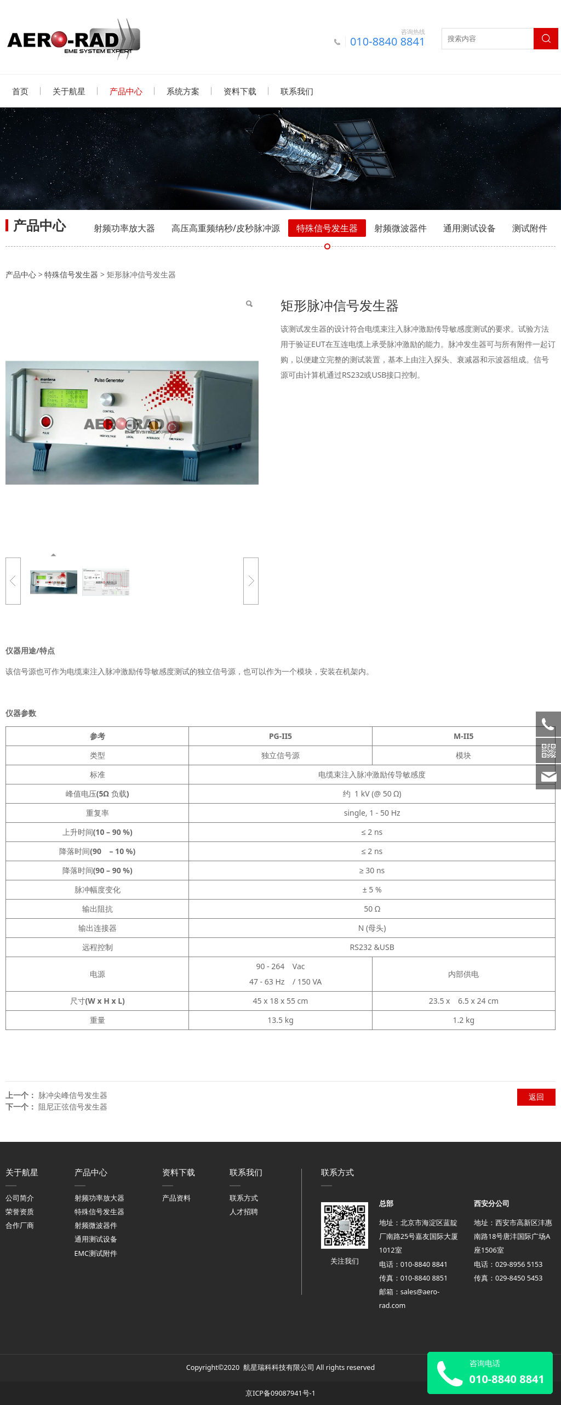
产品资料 (176, 1197)
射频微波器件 (400, 227)
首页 (20, 91)
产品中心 (126, 91)
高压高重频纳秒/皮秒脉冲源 (225, 227)
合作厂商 (19, 1225)
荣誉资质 (19, 1211)
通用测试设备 (469, 227)
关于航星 (69, 91)
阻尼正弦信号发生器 (72, 1106)
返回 (536, 1096)
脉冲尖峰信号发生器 (72, 1094)
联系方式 (244, 1197)
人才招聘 (244, 1211)
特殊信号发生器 (327, 227)
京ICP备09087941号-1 (280, 1392)
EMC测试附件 (96, 1253)
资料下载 (240, 91)
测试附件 (529, 227)
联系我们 (296, 91)
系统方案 (183, 91)
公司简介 (19, 1197)
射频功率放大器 (124, 227)
